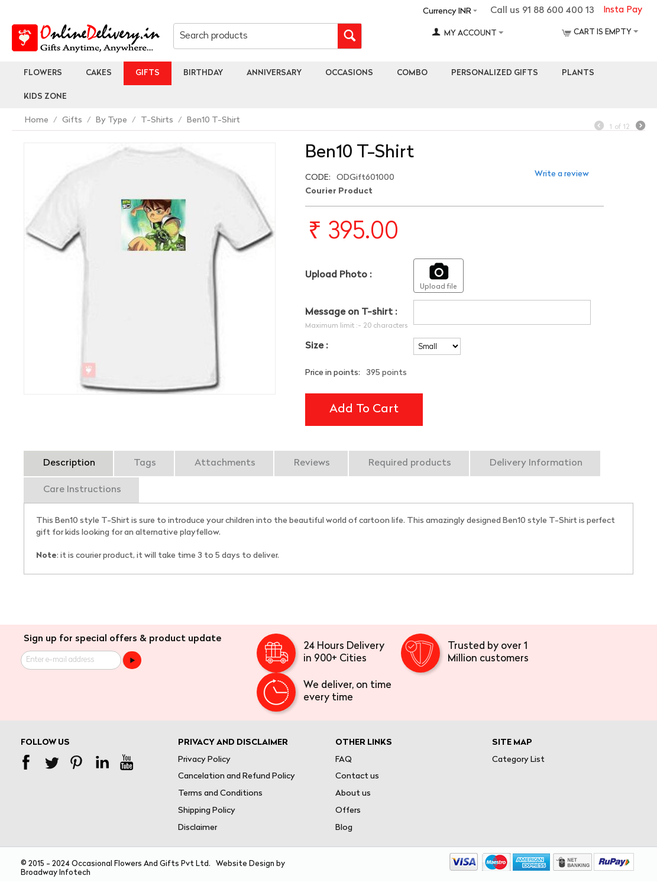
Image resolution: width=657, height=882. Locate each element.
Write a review (562, 174)
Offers (348, 810)
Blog (343, 827)
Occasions (349, 73)
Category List (518, 759)
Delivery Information (536, 463)
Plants (578, 73)
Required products (409, 463)
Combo (412, 73)
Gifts (147, 73)
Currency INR (447, 11)
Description (69, 463)
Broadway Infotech (55, 873)
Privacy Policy (204, 759)
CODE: (318, 177)
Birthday (203, 73)
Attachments (225, 463)
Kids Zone (45, 97)
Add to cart (364, 409)
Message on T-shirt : (351, 312)
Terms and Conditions (220, 793)
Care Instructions (82, 490)
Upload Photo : (338, 275)
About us (353, 793)
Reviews (312, 463)
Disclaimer (197, 827)
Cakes (99, 73)
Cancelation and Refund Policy (236, 776)
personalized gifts (494, 73)
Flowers (43, 73)
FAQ (343, 759)
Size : (316, 346)
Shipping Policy (206, 810)
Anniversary (274, 73)
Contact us (357, 776)
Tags (145, 463)
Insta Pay (622, 10)
